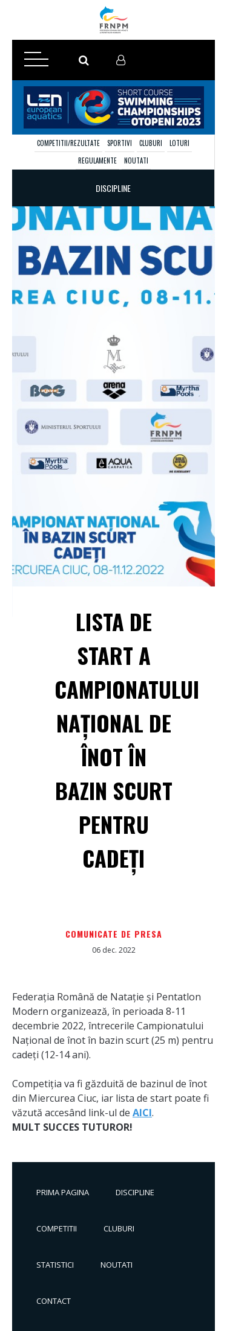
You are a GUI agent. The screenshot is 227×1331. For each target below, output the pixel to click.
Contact (53, 1300)
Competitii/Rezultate (68, 143)
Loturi (179, 143)
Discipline (135, 1192)
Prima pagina (62, 1192)
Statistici (55, 1264)
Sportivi (119, 143)
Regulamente (97, 160)
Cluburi (150, 143)
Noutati (136, 160)
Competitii (56, 1228)
